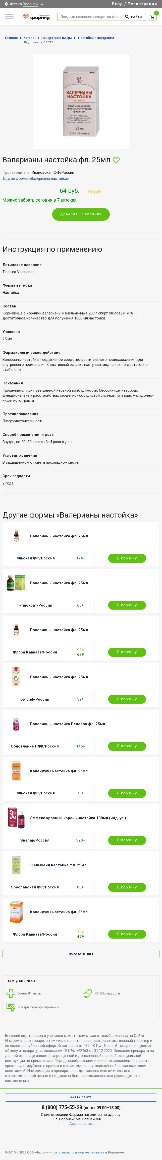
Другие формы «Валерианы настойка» (36, 178)
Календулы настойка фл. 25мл (59, 771)
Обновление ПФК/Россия (35, 746)
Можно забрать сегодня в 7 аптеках (39, 200)
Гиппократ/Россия (34, 605)
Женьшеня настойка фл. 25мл (58, 865)
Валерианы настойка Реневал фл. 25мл (67, 724)
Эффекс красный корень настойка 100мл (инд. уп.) (78, 818)
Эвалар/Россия (34, 840)
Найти (133, 17)
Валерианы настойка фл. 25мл (59, 536)
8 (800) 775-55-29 (62, 1107)
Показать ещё (81, 953)
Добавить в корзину (81, 214)
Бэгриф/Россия (34, 699)
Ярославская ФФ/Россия (35, 887)
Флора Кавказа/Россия (35, 652)
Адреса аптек (81, 1123)
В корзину (127, 558)
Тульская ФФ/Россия (35, 558)
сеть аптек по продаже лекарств (78, 1152)
